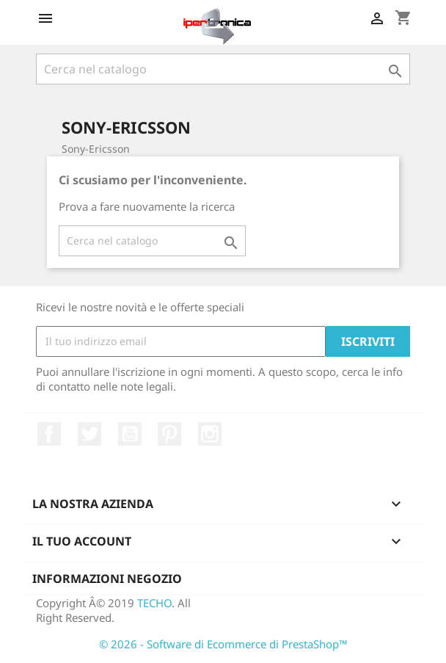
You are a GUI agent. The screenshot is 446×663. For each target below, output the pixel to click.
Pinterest (169, 434)
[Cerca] (223, 69)
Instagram (210, 434)
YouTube (130, 434)
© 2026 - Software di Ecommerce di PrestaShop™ (223, 644)
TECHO (154, 602)
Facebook (49, 434)
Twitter (89, 434)
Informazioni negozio (107, 578)
